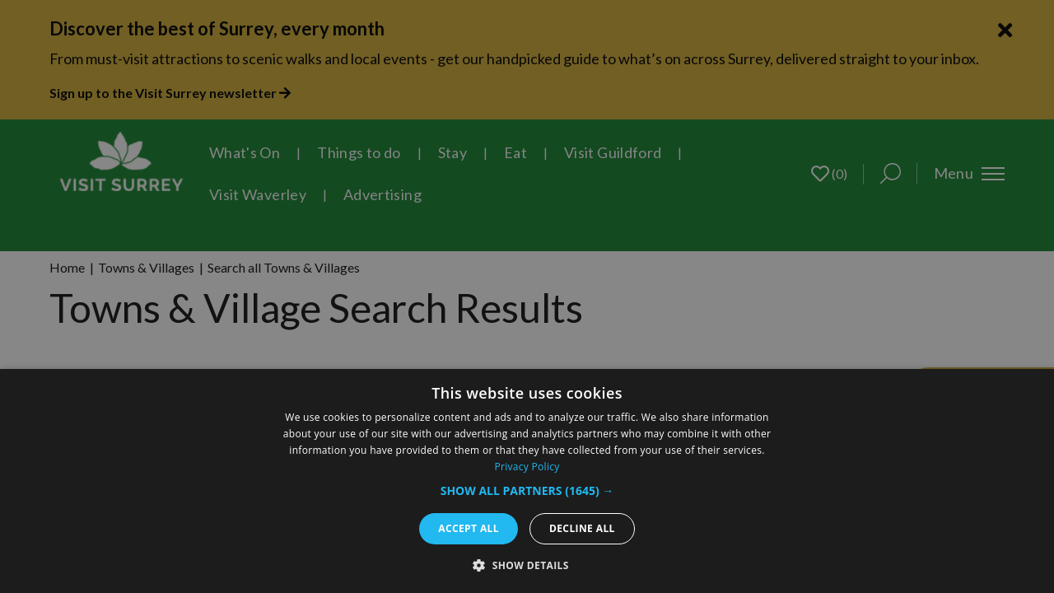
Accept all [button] (468, 528)
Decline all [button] (582, 528)
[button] (527, 490)
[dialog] (527, 481)
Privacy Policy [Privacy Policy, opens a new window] (526, 467)
